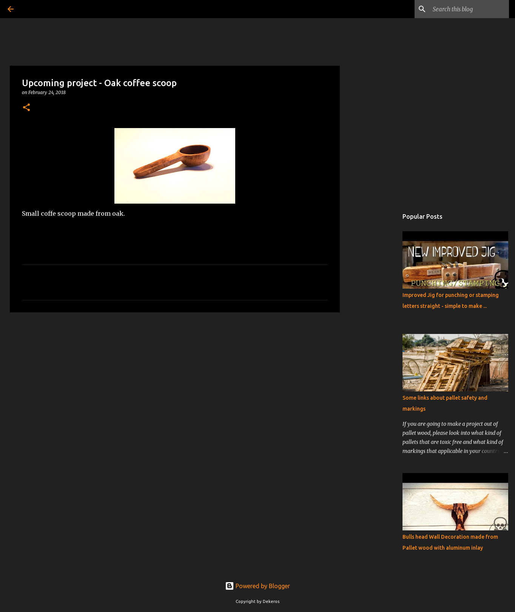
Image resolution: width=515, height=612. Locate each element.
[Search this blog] (469, 9)
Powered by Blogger (257, 586)
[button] (26, 108)
